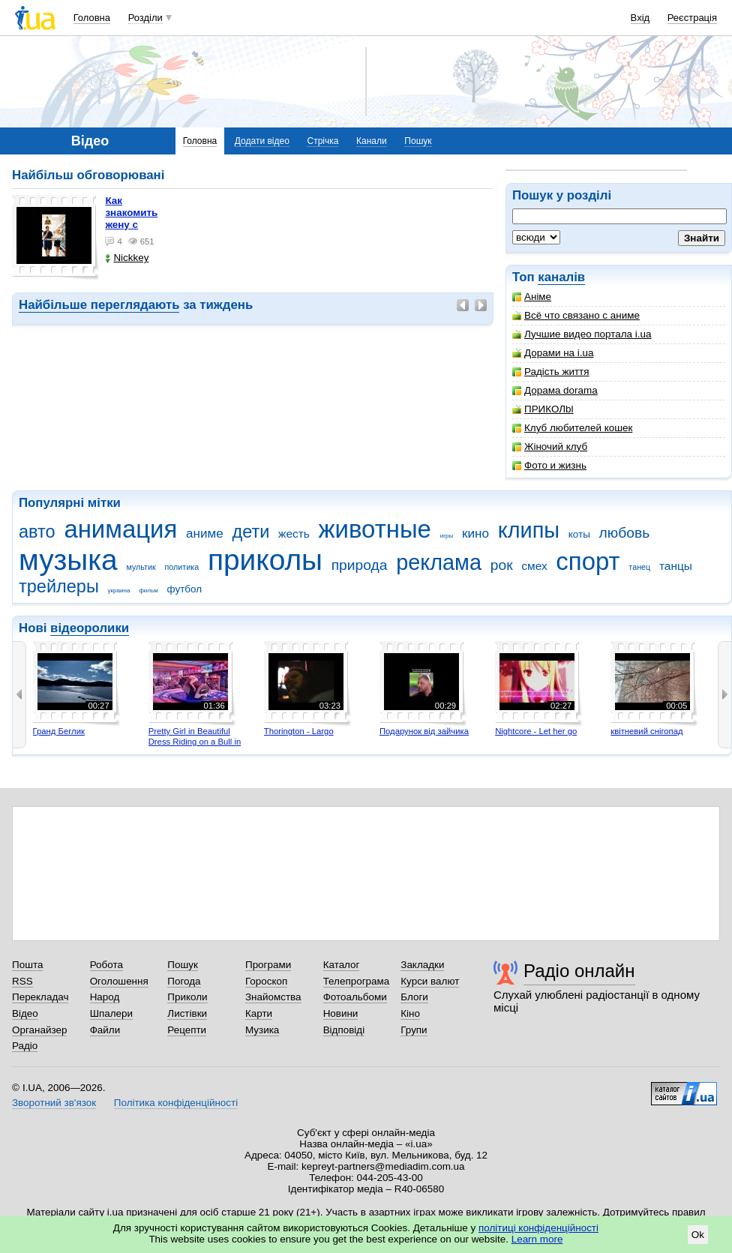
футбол (184, 589)
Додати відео (262, 141)
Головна (92, 17)
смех (534, 565)
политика (182, 566)
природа (360, 565)
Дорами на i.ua (552, 352)
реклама (439, 562)
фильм (148, 590)
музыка (68, 560)
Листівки (187, 1013)
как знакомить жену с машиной (131, 218)
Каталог (341, 964)
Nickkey (126, 257)
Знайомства (273, 997)
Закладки (422, 964)
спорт (588, 561)
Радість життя (551, 371)
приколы (265, 560)
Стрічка (322, 141)
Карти (258, 1013)
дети (250, 531)
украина (119, 590)
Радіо (25, 1045)
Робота (106, 964)
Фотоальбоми (355, 997)
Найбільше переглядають (99, 305)
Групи (413, 1030)
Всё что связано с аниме (576, 315)
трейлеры (59, 586)
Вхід (640, 17)
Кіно (410, 1013)
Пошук (417, 141)
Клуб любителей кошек (572, 427)
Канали (371, 141)
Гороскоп (266, 981)
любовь (624, 533)
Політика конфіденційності (176, 1102)
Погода (183, 981)
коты (579, 534)
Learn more (537, 1239)
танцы (675, 565)
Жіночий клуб (549, 446)
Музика (262, 1030)
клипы (529, 530)
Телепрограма (356, 981)
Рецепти (186, 1030)
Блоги (414, 997)
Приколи (187, 997)
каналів (561, 277)
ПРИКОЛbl (543, 409)
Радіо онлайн (579, 971)
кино (475, 533)
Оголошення (119, 981)
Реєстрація (692, 17)
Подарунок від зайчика (424, 731)
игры (447, 535)
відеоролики (89, 628)
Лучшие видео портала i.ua (581, 334)
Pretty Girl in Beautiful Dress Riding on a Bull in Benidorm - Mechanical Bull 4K (195, 746)
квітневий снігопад (646, 731)
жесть (294, 533)
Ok (698, 1234)
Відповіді (344, 1030)
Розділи (145, 17)
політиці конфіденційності (538, 1228)
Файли (105, 1030)
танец (639, 566)
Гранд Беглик (59, 731)
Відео (25, 1013)
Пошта (27, 964)
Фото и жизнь (549, 465)
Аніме (531, 296)
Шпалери (111, 1013)
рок (501, 565)
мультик (140, 566)
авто (37, 531)
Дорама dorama (555, 390)
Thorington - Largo (299, 731)
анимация (120, 529)
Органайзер (39, 1030)
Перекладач (40, 997)
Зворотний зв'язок (54, 1102)
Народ (105, 997)
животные (375, 529)
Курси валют (429, 981)
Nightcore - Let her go (536, 731)
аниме (205, 533)
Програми (268, 964)
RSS (22, 981)
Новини (340, 1013)
